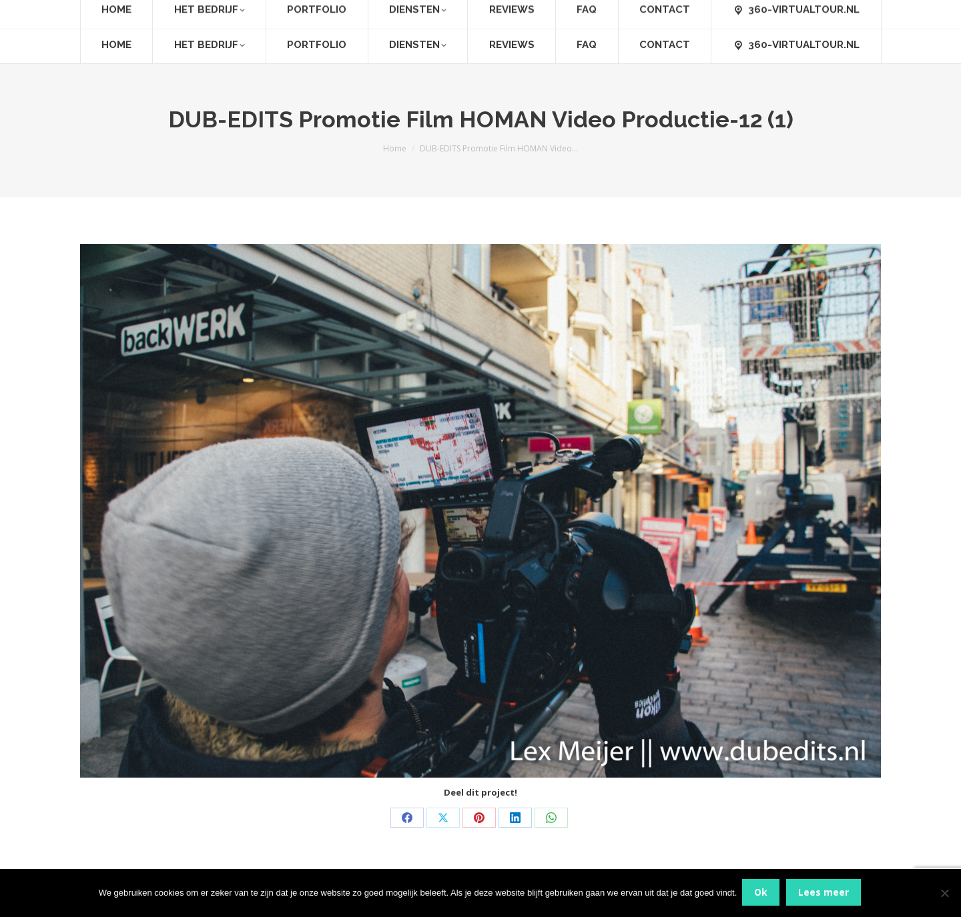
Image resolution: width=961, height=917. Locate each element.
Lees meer (824, 893)
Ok (762, 893)
